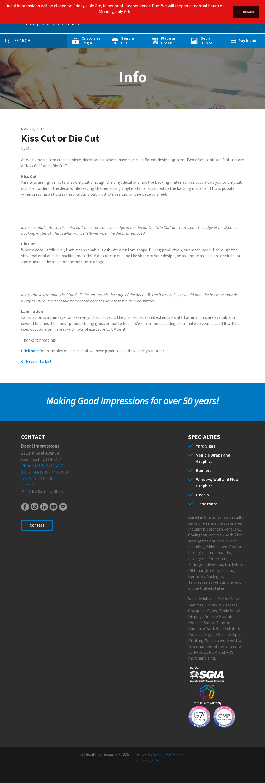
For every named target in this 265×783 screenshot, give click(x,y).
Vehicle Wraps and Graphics (213, 458)
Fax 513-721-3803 (38, 478)
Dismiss (246, 12)
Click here (30, 351)
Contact (37, 525)
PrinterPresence (171, 754)
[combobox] (40, 41)
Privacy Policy (148, 761)
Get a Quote (206, 40)
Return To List (38, 361)
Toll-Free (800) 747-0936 (45, 472)
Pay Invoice (249, 41)
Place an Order (169, 40)
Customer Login (91, 40)
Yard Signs (205, 446)
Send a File (127, 40)
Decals (202, 495)
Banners (203, 470)
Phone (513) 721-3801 (42, 466)
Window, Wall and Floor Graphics (218, 483)
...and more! (207, 504)
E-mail (27, 485)
